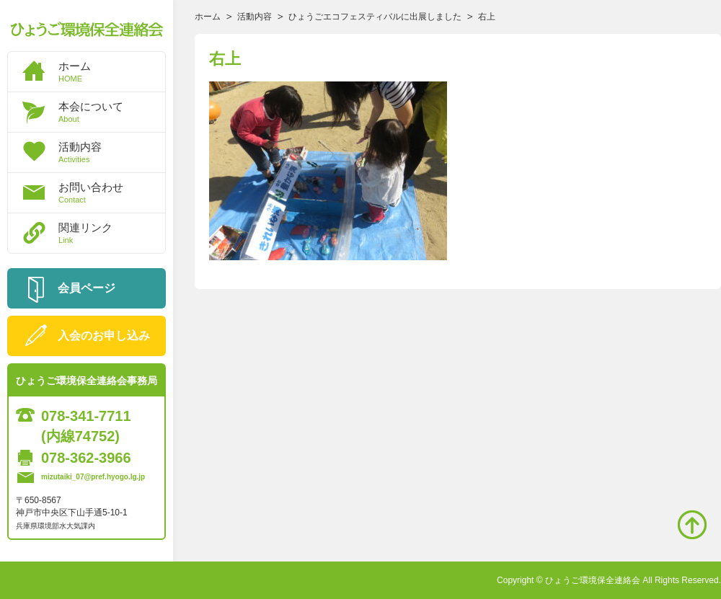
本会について (111, 111)
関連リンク (111, 232)
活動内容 (111, 152)
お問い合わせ (111, 192)
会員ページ (86, 288)
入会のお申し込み (104, 335)
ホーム (111, 71)
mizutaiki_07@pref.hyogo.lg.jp (93, 477)
